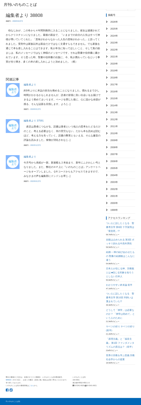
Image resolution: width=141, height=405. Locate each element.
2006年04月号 (17, 21)
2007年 (114, 154)
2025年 (114, 28)
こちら (31, 386)
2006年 (114, 161)
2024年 (114, 36)
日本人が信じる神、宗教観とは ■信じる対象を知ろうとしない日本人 (120, 272)
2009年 (114, 140)
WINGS (8, 380)
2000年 (114, 203)
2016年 (114, 91)
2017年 (114, 84)
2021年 (114, 56)
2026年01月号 (35, 109)
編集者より (30, 84)
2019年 (114, 70)
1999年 (114, 210)
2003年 (114, 182)
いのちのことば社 (13, 401)
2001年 (114, 196)
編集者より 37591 (34, 120)
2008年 (114, 147)
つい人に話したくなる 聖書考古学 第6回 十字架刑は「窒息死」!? (120, 227)
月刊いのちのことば (20, 4)
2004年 (114, 175)
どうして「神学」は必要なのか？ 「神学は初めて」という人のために (120, 314)
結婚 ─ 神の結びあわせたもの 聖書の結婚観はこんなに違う (120, 256)
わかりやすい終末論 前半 (119, 285)
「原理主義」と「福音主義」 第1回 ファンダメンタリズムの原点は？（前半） (120, 343)
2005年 (114, 168)
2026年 (114, 22)
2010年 (114, 133)
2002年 (114, 189)
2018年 (114, 77)
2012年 (114, 119)
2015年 (114, 98)
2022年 (114, 49)
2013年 (114, 112)
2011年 (114, 126)
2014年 (114, 105)
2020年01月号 (35, 181)
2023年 (114, 42)
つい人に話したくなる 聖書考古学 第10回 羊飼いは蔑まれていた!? (120, 297)
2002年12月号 (35, 145)
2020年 (114, 63)
